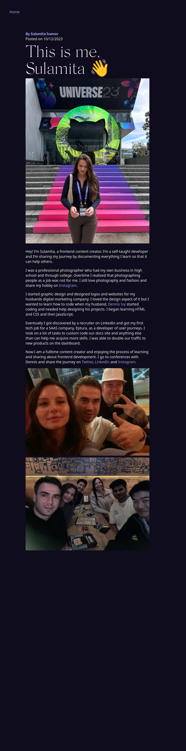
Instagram (68, 285)
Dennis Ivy (117, 304)
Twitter (87, 361)
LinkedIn (102, 361)
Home (14, 11)
